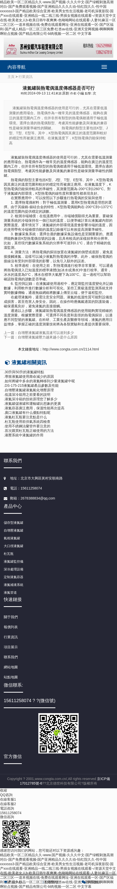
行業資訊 (26, 77)
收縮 (3, 790)
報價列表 (11, 627)
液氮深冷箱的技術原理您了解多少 (31, 399)
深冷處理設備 (13, 569)
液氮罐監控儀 (13, 561)
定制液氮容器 (13, 577)
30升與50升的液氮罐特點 (24, 372)
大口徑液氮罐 (13, 546)
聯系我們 (11, 657)
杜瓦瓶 (9, 554)
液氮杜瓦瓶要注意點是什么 (26, 417)
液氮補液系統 (13, 585)
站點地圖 (11, 677)
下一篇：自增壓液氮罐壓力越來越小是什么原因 (40, 337)
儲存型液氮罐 (13, 523)
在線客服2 (8, 804)
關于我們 (11, 617)
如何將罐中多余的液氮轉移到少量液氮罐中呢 (40, 381)
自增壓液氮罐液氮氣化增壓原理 (29, 390)
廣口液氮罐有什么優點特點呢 (27, 413)
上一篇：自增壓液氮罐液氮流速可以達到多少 (39, 333)
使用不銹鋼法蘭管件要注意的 (27, 426)
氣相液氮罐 (12, 538)
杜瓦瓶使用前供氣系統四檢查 (27, 422)
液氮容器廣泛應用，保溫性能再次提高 (34, 408)
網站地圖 (11, 667)
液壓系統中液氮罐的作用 (24, 435)
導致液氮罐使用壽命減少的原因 (29, 376)
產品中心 (13, 882)
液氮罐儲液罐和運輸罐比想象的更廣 (33, 404)
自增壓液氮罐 (13, 530)
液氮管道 (10, 592)
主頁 (11, 77)
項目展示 (11, 647)
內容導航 (17, 67)
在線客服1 (8, 799)
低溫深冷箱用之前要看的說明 (27, 395)
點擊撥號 (51, 882)
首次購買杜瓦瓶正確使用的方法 (29, 431)
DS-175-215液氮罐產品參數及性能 (32, 386)
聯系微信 (91, 882)
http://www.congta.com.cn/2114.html (71, 349)
